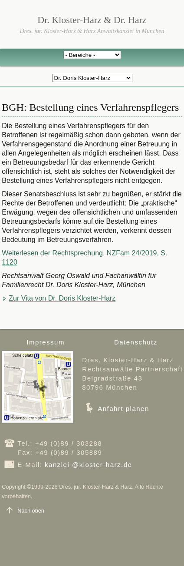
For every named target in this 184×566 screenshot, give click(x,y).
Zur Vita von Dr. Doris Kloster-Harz (62, 298)
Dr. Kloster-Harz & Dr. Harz (91, 19)
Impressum (45, 342)
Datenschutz (136, 342)
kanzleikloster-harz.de (88, 464)
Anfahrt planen (123, 408)
